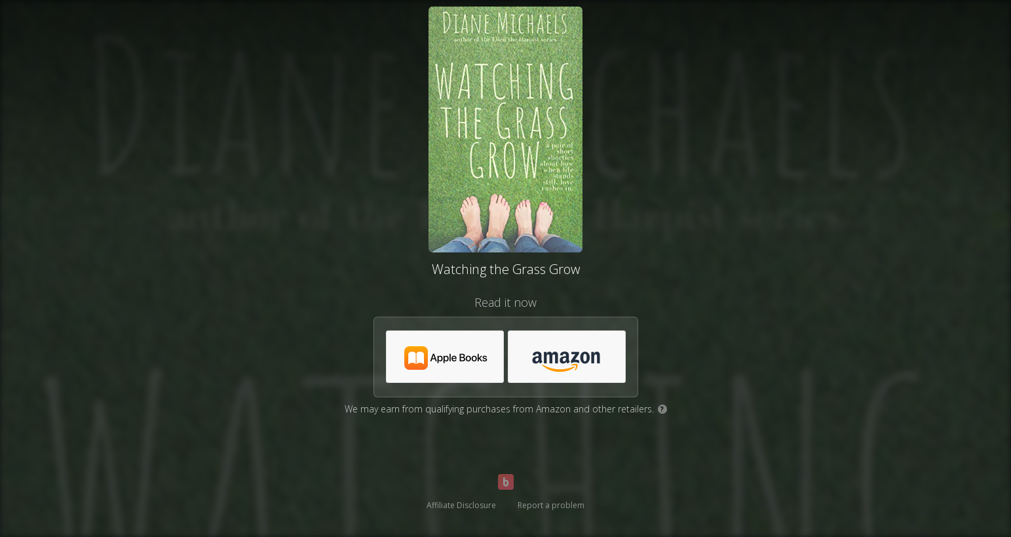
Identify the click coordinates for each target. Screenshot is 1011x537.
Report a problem (551, 505)
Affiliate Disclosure (461, 505)
